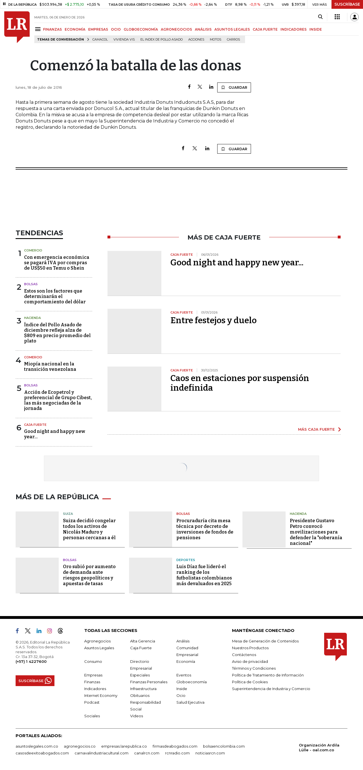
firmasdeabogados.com (175, 746)
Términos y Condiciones (254, 668)
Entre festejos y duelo (213, 320)
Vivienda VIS (124, 39)
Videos (136, 716)
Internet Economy (100, 695)
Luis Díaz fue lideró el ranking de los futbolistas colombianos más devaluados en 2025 (204, 575)
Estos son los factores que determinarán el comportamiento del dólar (55, 296)
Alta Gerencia (142, 641)
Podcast (92, 702)
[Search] (320, 17)
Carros (233, 39)
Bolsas (31, 284)
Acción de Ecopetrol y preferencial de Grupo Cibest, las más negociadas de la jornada (58, 400)
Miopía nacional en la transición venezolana (50, 366)
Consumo (93, 661)
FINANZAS (52, 29)
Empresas (93, 675)
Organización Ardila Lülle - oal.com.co (319, 747)
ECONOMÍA (75, 29)
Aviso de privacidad (250, 661)
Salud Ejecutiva (190, 702)
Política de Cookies (250, 682)
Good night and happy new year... (236, 262)
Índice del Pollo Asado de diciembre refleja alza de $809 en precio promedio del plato (57, 333)
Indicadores (95, 688)
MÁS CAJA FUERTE (316, 429)
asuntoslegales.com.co (37, 746)
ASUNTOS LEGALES (232, 29)
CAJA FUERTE (265, 29)
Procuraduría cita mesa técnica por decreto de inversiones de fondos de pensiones (204, 529)
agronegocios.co (80, 746)
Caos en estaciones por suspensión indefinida (239, 383)
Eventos (183, 675)
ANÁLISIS (203, 29)
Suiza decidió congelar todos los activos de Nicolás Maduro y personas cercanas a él (89, 529)
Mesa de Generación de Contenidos (265, 641)
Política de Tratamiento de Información (268, 675)
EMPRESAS (98, 29)
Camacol (100, 39)
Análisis (182, 641)
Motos (215, 39)
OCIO (116, 29)
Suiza (68, 514)
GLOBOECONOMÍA (141, 29)
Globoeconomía (191, 682)
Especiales (140, 675)
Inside (181, 688)
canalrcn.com (146, 753)
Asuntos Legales (99, 648)
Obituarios (139, 695)
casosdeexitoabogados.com (42, 753)
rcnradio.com (177, 753)
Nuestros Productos (250, 648)
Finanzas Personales (148, 682)
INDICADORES (293, 29)
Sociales (92, 716)
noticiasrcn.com (210, 753)
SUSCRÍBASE (347, 4)
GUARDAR (234, 87)
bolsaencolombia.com (224, 746)
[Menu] (38, 29)
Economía (185, 661)
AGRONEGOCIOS (176, 29)
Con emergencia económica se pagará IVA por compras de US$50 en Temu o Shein (56, 263)
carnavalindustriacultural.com (101, 753)
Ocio (180, 695)
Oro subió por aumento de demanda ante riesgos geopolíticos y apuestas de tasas (89, 575)
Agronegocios (97, 641)
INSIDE (315, 29)
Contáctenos (244, 654)
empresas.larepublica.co (124, 746)
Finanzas (92, 682)
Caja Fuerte (35, 425)
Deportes (185, 560)
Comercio (33, 250)
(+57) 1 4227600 (31, 661)
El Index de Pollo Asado (161, 39)
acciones (196, 39)
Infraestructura (143, 688)
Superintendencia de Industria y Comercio (271, 688)
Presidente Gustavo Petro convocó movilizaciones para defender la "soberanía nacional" (316, 532)
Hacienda (32, 318)
